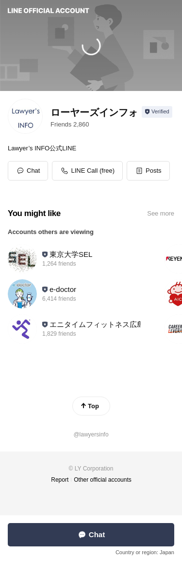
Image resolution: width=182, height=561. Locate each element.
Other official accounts (103, 479)
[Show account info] (157, 112)
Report (59, 479)
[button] (148, 171)
